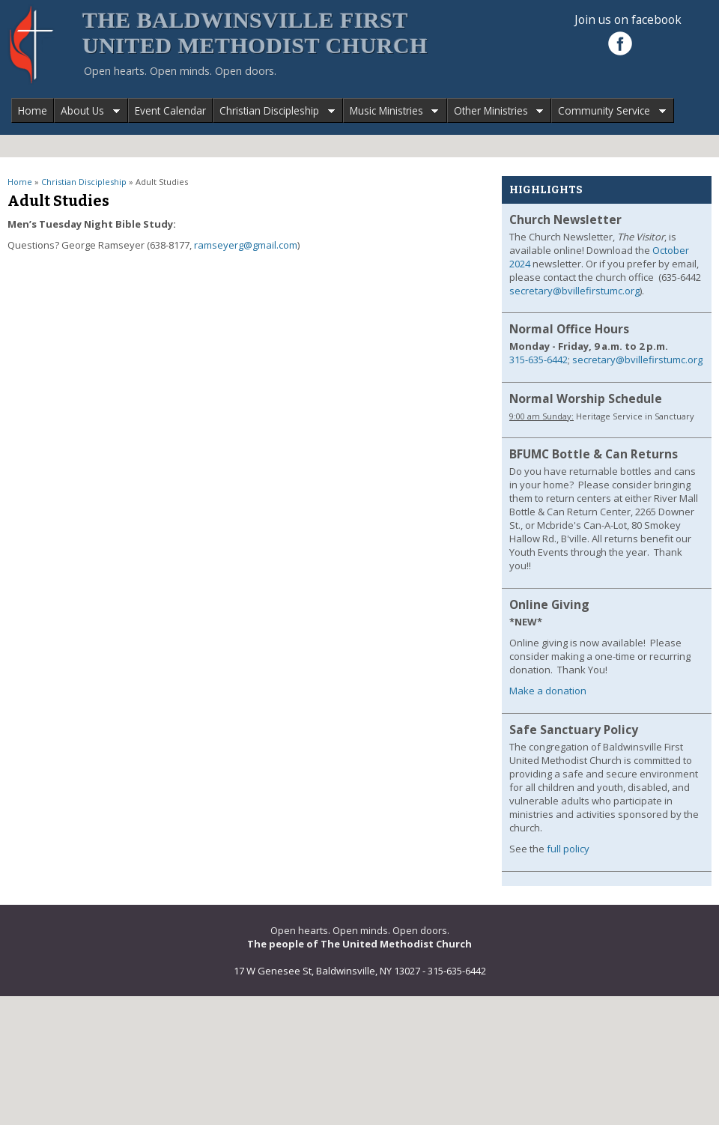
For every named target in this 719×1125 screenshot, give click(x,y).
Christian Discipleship (274, 111)
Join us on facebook (628, 19)
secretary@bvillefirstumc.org (574, 290)
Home (32, 110)
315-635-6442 (538, 359)
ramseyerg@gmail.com (245, 245)
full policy (568, 848)
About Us (87, 111)
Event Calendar (170, 110)
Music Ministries (391, 111)
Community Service (608, 111)
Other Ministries (495, 111)
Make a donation (547, 690)
